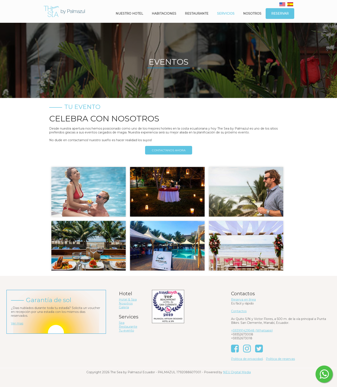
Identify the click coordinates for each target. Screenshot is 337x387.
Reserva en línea (243, 299)
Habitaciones (164, 13)
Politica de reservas (280, 359)
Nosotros (252, 13)
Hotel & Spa (128, 299)
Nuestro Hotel (129, 13)
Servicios (225, 13)
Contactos (239, 311)
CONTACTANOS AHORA (168, 150)
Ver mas (17, 323)
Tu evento (126, 330)
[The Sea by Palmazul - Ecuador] (64, 11)
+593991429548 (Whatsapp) (252, 330)
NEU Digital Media (237, 372)
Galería (124, 307)
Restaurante (196, 13)
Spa (121, 323)
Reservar (280, 13)
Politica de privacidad (247, 359)
